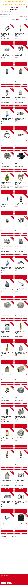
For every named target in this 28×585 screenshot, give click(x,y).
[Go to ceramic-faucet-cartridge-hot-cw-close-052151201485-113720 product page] (21, 332)
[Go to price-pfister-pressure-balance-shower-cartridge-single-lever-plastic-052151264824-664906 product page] (21, 524)
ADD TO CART (7, 84)
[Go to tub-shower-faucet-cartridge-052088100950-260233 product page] (7, 438)
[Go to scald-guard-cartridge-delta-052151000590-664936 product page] (7, 481)
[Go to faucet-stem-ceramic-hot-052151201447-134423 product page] (7, 460)
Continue (3, 583)
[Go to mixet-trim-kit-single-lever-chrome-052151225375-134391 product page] (21, 438)
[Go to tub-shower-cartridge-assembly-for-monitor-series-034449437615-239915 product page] (7, 34)
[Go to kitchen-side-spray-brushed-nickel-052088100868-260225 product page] (21, 502)
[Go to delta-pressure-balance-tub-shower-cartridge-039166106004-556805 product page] (7, 268)
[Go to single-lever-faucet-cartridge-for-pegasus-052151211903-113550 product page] (21, 77)
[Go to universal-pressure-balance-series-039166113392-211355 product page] (21, 204)
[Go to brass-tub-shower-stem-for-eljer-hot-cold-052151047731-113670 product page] (7, 417)
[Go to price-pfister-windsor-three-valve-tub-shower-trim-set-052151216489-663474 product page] (21, 481)
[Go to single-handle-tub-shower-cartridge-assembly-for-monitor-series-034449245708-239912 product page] (7, 119)
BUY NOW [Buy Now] (7, 65)
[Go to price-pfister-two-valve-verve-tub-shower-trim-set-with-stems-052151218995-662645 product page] (21, 226)
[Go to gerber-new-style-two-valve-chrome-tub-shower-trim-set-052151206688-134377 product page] (21, 417)
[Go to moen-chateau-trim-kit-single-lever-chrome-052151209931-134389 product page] (21, 396)
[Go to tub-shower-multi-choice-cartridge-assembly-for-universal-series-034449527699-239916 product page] (21, 119)
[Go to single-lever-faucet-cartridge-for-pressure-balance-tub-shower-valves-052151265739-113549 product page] (7, 375)
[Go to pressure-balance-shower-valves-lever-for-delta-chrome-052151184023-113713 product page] (21, 268)
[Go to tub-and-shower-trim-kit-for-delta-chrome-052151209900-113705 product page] (7, 162)
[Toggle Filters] (26, 16)
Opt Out (9, 583)
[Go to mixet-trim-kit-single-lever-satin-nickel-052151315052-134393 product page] (21, 311)
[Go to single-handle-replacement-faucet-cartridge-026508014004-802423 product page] (21, 34)
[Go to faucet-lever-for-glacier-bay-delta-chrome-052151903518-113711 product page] (21, 289)
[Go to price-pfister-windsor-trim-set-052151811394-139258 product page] (7, 247)
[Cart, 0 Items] (26, 7)
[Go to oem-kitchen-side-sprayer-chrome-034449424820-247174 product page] (7, 332)
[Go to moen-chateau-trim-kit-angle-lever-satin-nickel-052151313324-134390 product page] (7, 311)
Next (26, 19)
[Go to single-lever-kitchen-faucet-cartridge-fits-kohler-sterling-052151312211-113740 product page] (21, 353)
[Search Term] (14, 11)
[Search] (26, 11)
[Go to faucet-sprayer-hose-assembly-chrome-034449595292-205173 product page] (7, 204)
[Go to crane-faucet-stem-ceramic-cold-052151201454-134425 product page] (21, 460)
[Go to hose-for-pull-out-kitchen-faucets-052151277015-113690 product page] (7, 141)
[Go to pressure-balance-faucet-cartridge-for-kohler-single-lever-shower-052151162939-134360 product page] (21, 162)
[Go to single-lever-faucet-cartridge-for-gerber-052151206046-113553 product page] (7, 183)
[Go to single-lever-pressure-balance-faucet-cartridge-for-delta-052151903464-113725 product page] (7, 77)
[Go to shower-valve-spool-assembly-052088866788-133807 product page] (21, 375)
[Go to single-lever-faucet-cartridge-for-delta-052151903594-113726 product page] (7, 226)
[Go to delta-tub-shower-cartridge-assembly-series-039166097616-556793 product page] (21, 98)
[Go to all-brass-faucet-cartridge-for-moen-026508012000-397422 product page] (21, 141)
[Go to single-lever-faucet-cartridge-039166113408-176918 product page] (7, 289)
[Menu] (2, 8)
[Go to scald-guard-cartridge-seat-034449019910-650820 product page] (7, 396)
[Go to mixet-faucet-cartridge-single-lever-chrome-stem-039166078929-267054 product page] (7, 524)
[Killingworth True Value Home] (14, 7)
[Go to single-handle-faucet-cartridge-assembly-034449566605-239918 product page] (21, 247)
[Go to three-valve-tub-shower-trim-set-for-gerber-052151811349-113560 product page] (21, 55)
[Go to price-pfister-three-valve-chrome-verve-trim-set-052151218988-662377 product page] (7, 502)
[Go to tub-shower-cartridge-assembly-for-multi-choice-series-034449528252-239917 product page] (7, 55)
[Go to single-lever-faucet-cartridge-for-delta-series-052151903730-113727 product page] (7, 98)
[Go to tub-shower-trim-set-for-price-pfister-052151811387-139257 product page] (21, 183)
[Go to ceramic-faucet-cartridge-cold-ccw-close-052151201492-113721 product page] (7, 353)
